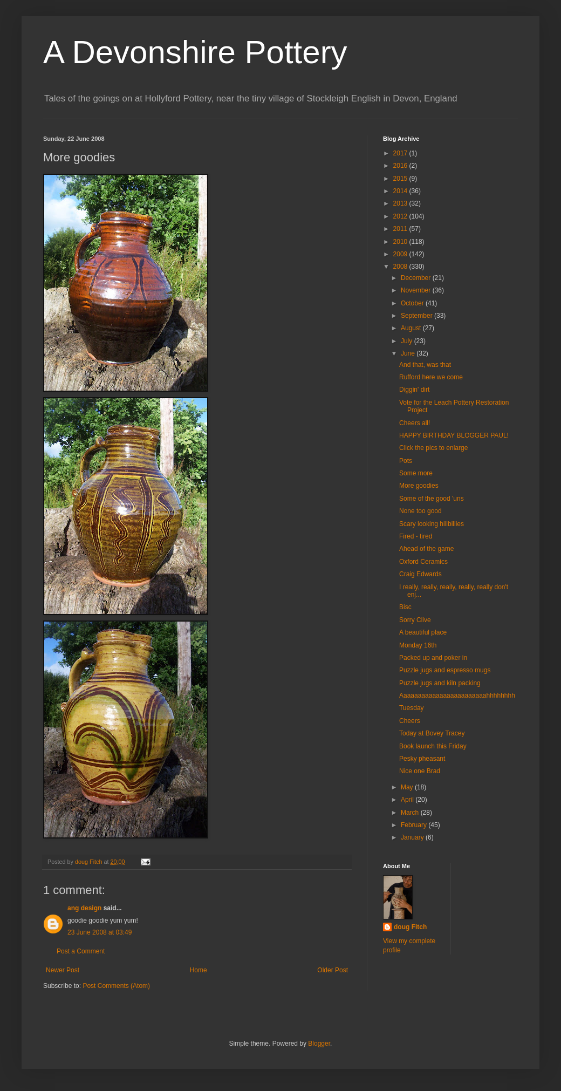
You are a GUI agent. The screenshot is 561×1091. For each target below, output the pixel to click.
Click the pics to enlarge (433, 448)
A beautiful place (423, 632)
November (417, 290)
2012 (401, 216)
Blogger (319, 1043)
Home (198, 970)
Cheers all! (414, 423)
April (408, 799)
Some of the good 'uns (431, 498)
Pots (405, 461)
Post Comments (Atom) (116, 986)
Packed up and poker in (433, 658)
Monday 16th (417, 645)
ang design (84, 908)
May (408, 787)
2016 (401, 165)
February (414, 825)
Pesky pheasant (422, 758)
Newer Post (62, 970)
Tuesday (411, 708)
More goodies (419, 485)
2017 (401, 153)
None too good (420, 511)
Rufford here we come (431, 377)
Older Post (332, 970)
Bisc (405, 607)
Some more (416, 473)
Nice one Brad (419, 771)
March (411, 812)
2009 (401, 254)
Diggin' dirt (414, 389)
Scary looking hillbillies (431, 524)
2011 (401, 229)
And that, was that (425, 365)
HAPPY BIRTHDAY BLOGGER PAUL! (454, 435)
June (408, 353)
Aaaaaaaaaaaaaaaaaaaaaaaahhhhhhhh (457, 695)
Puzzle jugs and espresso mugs (444, 670)
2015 (401, 178)
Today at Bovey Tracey (431, 733)
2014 (401, 191)
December (417, 278)
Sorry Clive (415, 620)
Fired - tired (415, 536)
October (413, 303)
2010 (401, 242)
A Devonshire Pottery (195, 52)
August (412, 328)
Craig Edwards (420, 574)
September (417, 315)
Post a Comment (81, 951)
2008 (401, 266)
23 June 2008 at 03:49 (99, 932)
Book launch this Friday (433, 746)
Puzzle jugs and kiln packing (440, 683)
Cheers (409, 721)
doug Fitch (410, 927)
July (407, 341)
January (413, 837)
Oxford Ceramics (423, 561)
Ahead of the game (426, 549)
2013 (401, 203)
